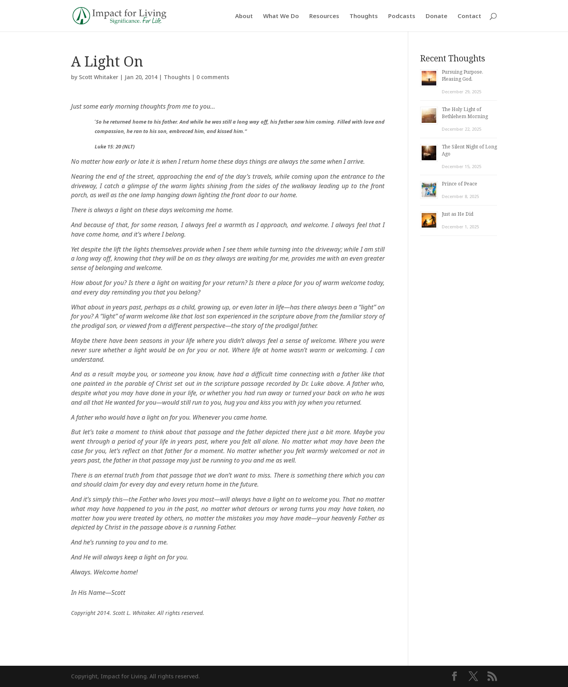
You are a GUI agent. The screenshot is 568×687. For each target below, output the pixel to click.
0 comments (212, 77)
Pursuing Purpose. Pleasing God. (462, 75)
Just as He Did (457, 214)
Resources (324, 16)
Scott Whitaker (98, 77)
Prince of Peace (459, 183)
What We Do (281, 16)
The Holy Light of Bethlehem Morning (465, 113)
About (244, 16)
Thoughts (363, 16)
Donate (436, 16)
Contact (469, 16)
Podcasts (401, 16)
